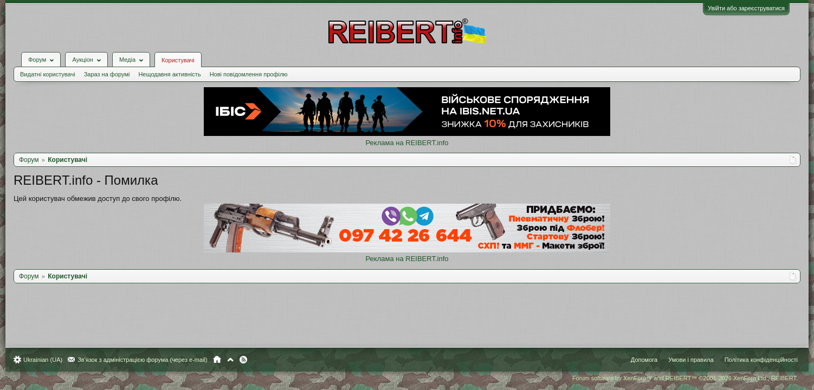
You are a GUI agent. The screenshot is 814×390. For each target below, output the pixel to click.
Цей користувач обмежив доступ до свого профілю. (103, 190)
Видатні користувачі (53, 66)
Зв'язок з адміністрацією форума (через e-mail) (148, 359)
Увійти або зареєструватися (740, 8)
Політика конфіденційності (755, 359)
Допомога (638, 359)
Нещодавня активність (175, 66)
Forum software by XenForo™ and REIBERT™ (679, 378)
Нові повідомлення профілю (254, 66)
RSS (249, 359)
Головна (222, 359)
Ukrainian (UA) (48, 359)
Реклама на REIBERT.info (406, 135)
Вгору (236, 359)
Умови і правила (685, 359)
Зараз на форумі (112, 66)
